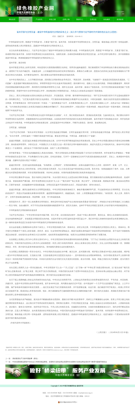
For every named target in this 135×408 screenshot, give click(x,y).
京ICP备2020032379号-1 (67, 402)
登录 (123, 13)
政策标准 (120, 19)
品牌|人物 (66, 19)
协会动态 (25, 19)
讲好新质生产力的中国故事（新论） (25, 358)
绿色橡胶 (106, 19)
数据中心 (79, 19)
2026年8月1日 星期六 (119, 11)
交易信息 (93, 19)
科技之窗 (52, 19)
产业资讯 (39, 19)
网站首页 (12, 19)
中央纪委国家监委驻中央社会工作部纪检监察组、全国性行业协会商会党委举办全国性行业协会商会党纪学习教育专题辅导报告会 (59, 362)
